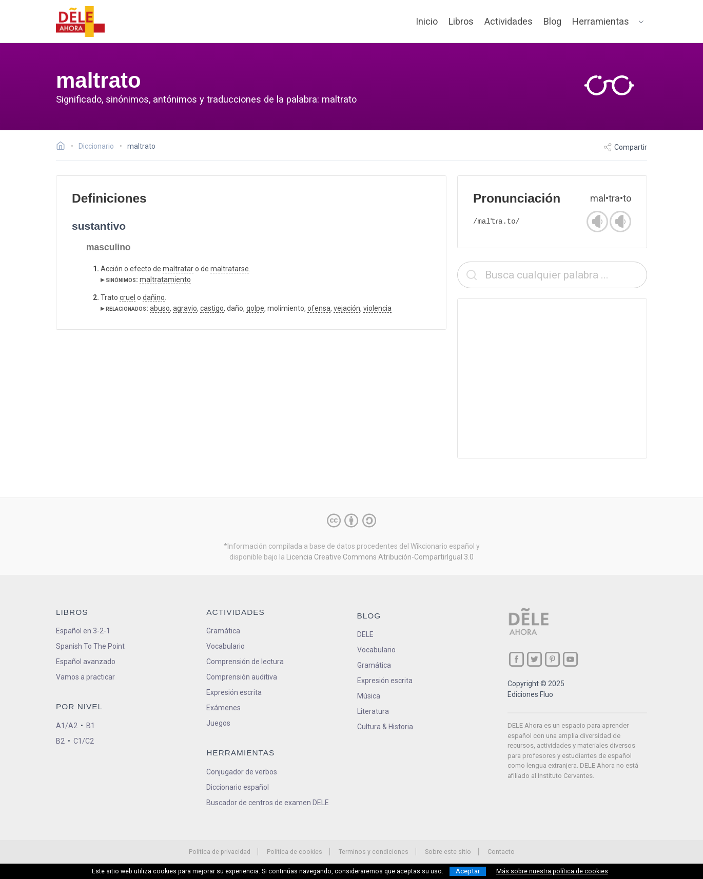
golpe (255, 308)
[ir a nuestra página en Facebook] (516, 659)
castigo (212, 308)
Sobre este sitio (448, 851)
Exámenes (223, 708)
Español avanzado (85, 661)
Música (368, 696)
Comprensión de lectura (245, 661)
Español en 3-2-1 (83, 631)
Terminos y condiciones (373, 851)
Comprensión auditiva (241, 677)
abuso (160, 308)
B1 (90, 726)
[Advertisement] (552, 378)
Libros (461, 21)
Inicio (427, 21)
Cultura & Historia (385, 727)
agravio (185, 308)
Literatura (373, 711)
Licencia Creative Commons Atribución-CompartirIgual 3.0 (380, 557)
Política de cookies (294, 851)
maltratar (178, 269)
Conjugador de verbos (241, 772)
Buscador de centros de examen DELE (267, 802)
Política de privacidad (219, 851)
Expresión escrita (234, 692)
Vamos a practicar (85, 677)
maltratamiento (165, 279)
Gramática (223, 631)
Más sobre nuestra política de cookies (552, 871)
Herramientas (600, 21)
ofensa (318, 308)
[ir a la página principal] (80, 22)
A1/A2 (66, 726)
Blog (552, 21)
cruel (127, 297)
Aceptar (468, 871)
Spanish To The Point (90, 646)
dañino (154, 297)
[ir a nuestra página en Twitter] (534, 659)
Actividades (508, 21)
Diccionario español (237, 787)
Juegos (218, 723)
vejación (347, 308)
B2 (60, 741)
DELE (365, 634)
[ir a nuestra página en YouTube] (570, 659)
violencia (377, 308)
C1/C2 (83, 741)
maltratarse (229, 269)
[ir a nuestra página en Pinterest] (552, 659)
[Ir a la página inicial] (63, 147)
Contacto (501, 851)
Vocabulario (225, 646)
